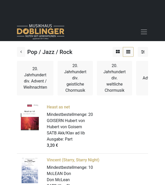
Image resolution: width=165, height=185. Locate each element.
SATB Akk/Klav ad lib (66, 133)
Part (68, 139)
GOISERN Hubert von (66, 120)
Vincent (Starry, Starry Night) (73, 160)
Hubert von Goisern (64, 126)
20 (90, 114)
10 (90, 167)
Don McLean (58, 179)
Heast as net (58, 107)
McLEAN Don (59, 173)
